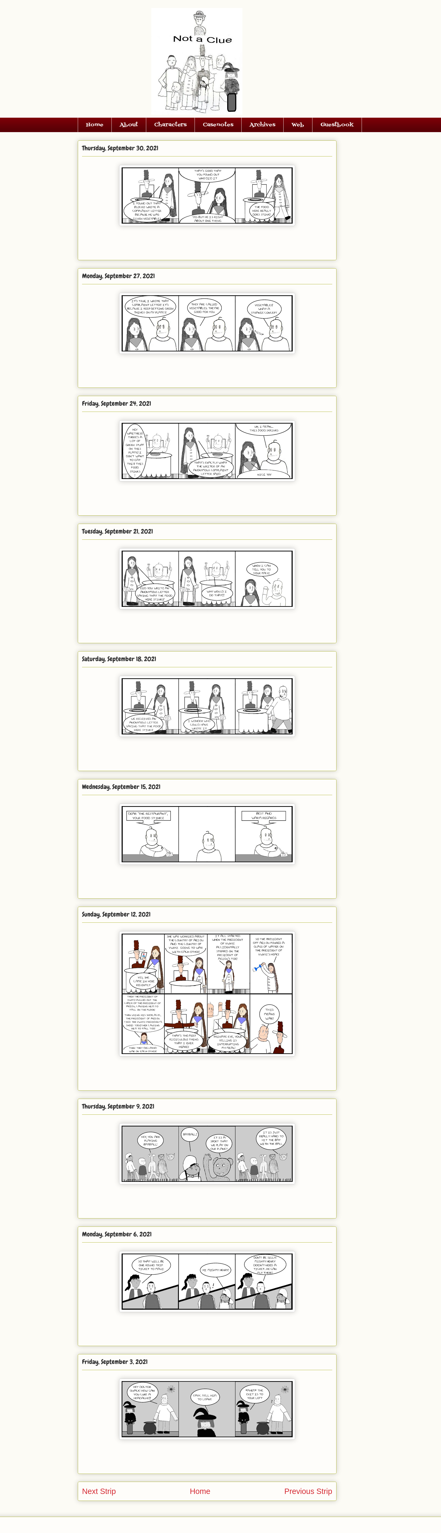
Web (298, 125)
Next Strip (99, 1491)
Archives (262, 125)
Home (94, 125)
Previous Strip (308, 1491)
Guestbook (337, 125)
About (129, 125)
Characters (170, 125)
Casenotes (218, 125)
